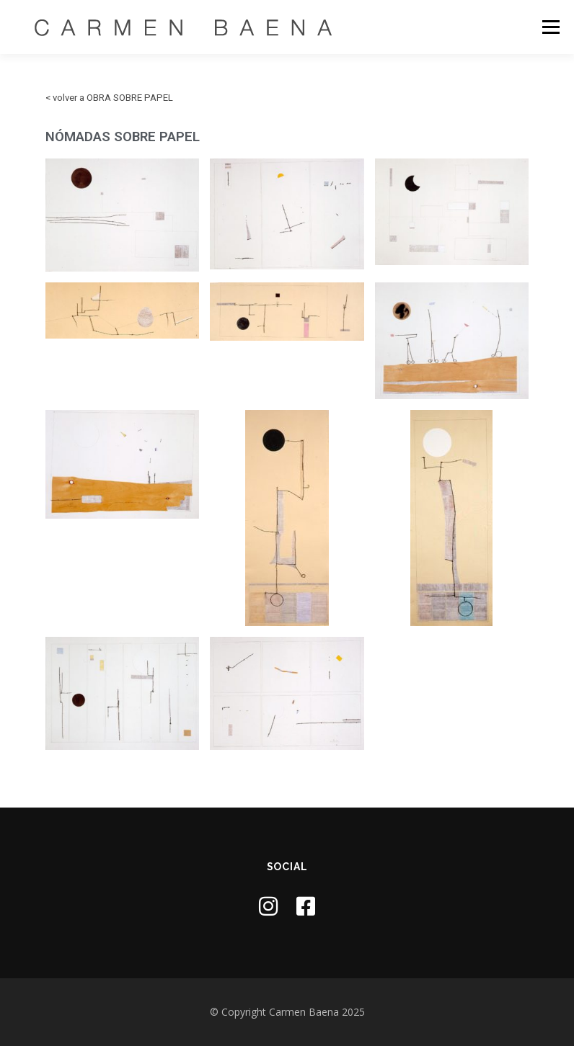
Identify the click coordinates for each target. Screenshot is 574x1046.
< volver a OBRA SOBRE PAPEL (109, 97)
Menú (550, 26)
